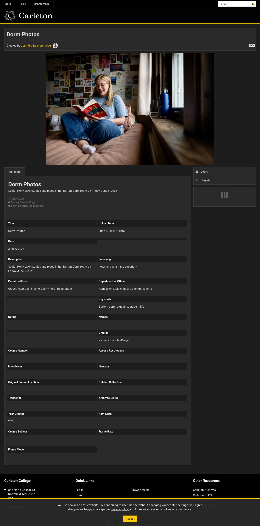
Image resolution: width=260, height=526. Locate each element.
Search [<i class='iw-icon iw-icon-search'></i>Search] (253, 3)
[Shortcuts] (252, 45)
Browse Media (41, 3)
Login (202, 171)
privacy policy (120, 509)
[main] (130, 249)
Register (203, 180)
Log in (7, 3)
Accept (130, 518)
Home (22, 3)
